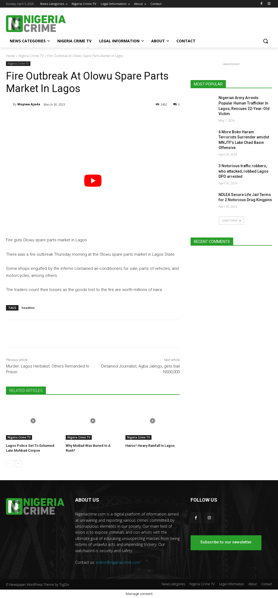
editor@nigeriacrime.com (118, 562)
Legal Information (231, 584)
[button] (265, 41)
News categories (173, 584)
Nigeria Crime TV (31, 55)
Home (10, 55)
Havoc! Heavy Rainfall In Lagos (150, 446)
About (252, 584)
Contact (266, 584)
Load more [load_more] (231, 220)
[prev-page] (9, 463)
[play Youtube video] (93, 181)
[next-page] (18, 463)
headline (28, 308)
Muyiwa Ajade (28, 104)
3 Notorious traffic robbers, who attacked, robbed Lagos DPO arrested (243, 171)
